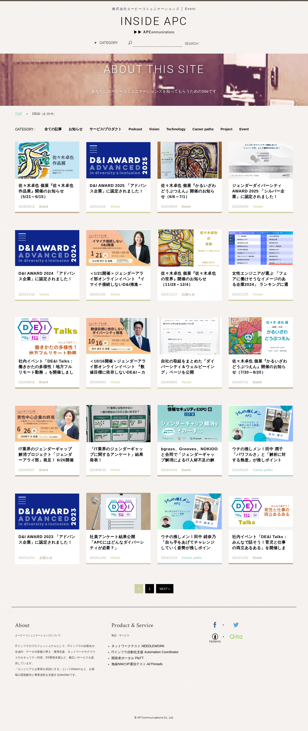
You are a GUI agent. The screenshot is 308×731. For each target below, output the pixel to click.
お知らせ (76, 129)
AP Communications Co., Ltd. (155, 717)
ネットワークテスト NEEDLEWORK (137, 646)
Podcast (135, 129)
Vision (154, 129)
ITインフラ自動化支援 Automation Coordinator (145, 652)
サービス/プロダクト (105, 129)
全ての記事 (53, 129)
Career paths (203, 129)
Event (244, 129)
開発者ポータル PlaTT (127, 658)
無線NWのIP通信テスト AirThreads (137, 664)
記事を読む (47, 182)
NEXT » (165, 589)
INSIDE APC (154, 21)
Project (226, 129)
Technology (175, 129)
